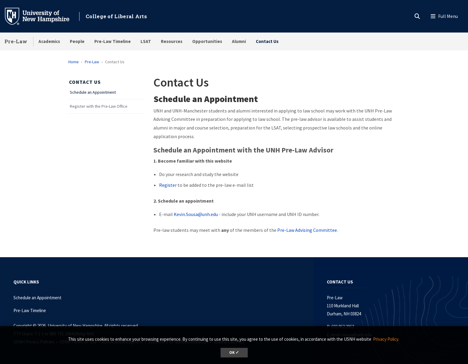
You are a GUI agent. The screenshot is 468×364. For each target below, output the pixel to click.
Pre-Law (15, 41)
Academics (49, 41)
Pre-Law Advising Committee (307, 230)
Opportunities (207, 41)
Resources (171, 41)
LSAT (146, 41)
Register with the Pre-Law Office (98, 106)
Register (168, 185)
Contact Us (267, 41)
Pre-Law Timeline (112, 41)
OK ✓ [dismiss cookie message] (234, 352)
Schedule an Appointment (93, 92)
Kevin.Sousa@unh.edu (196, 214)
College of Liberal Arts (116, 16)
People (77, 41)
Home (73, 61)
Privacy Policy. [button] (386, 339)
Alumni (239, 41)
